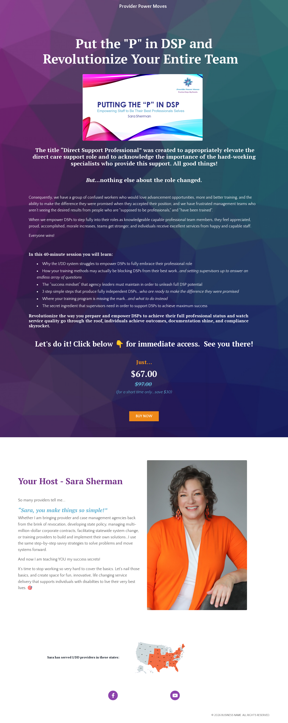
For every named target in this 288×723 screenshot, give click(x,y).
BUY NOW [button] (144, 417)
